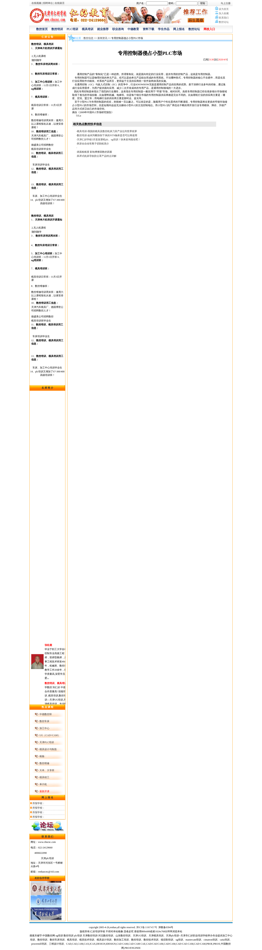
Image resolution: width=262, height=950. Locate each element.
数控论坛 (194, 29)
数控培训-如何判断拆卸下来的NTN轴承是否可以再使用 (107, 135)
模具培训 (87, 29)
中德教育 (133, 29)
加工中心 (44, 728)
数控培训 (57, 29)
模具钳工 (44, 777)
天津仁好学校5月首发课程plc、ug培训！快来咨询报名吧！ (108, 139)
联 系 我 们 (47, 836)
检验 (41, 756)
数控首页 (42, 29)
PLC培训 (72, 29)
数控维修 (44, 763)
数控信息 (88, 38)
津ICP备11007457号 (147, 927)
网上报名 (179, 29)
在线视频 (36, 3)
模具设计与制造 (48, 749)
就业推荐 (103, 29)
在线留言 (60, 3)
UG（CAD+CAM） (49, 735)
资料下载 (148, 29)
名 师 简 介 (47, 387)
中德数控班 (45, 714)
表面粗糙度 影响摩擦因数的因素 (94, 151)
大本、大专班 (46, 770)
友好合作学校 (42, 878)
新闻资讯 (102, 38)
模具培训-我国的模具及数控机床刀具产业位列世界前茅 (107, 131)
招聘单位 (48, 3)
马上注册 (226, 3)
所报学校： (38, 803)
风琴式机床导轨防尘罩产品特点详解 (96, 156)
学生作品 (163, 29)
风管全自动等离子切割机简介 (93, 143)
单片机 (43, 784)
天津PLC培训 (46, 742)
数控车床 (44, 721)
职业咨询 (118, 29)
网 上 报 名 (47, 797)
